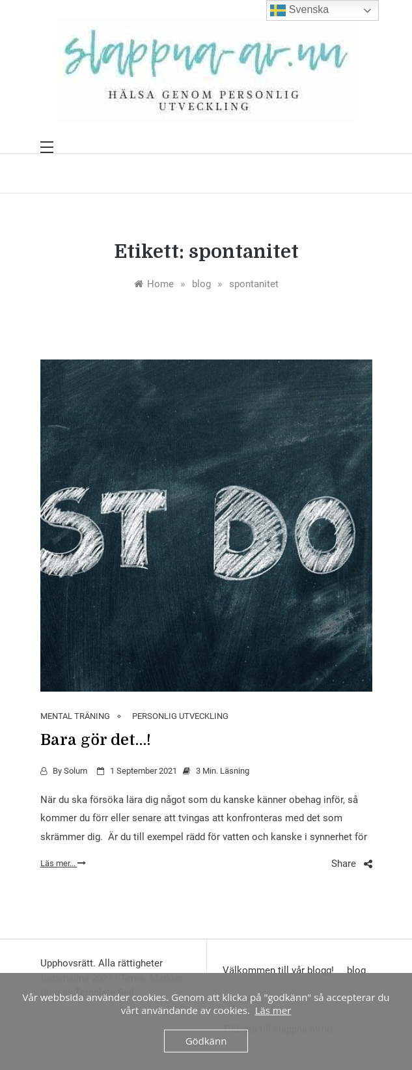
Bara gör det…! (95, 740)
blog (356, 970)
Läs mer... (63, 863)
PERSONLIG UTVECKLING (180, 716)
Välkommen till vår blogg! (278, 970)
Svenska (299, 10)
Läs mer (273, 1010)
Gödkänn (206, 1040)
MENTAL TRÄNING (75, 716)
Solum (75, 771)
